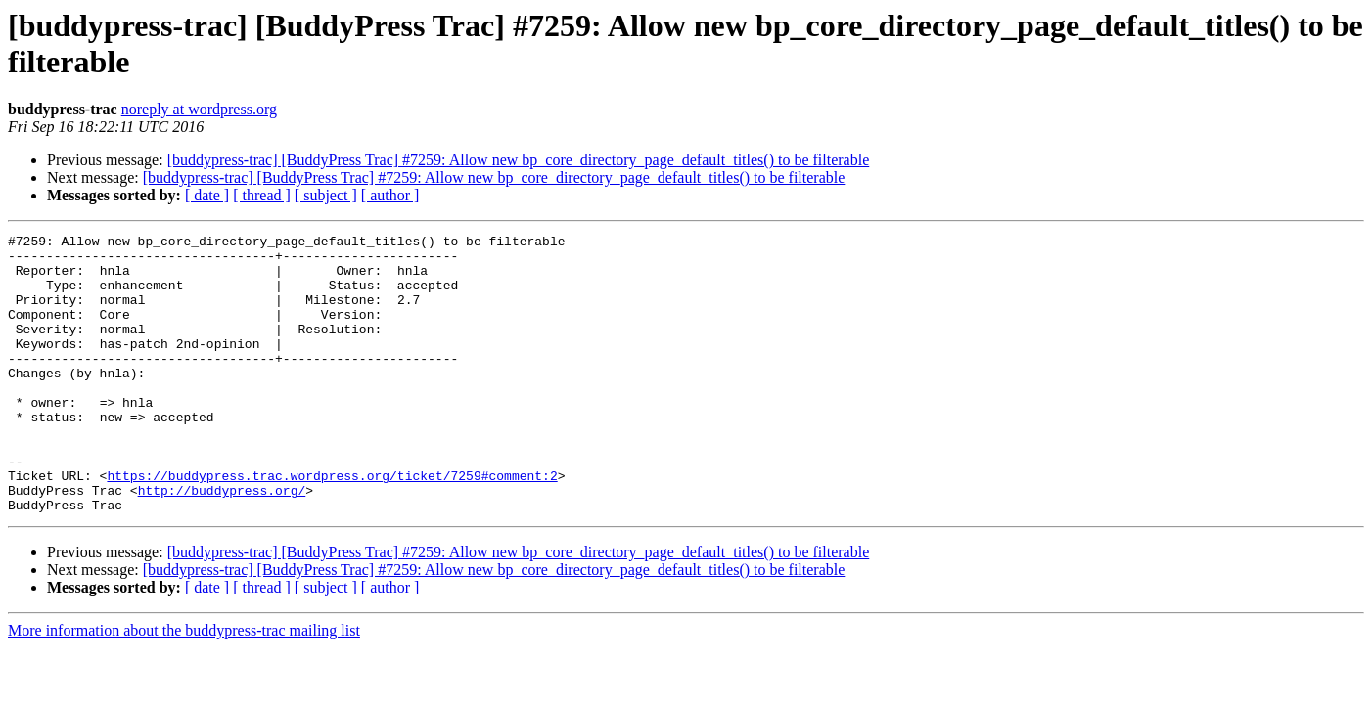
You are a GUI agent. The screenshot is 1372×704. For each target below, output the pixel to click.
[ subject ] (326, 195)
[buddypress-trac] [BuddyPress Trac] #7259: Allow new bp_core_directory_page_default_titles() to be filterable (518, 160)
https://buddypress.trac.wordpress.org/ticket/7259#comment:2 (332, 525)
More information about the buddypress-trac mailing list (184, 686)
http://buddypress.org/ (222, 542)
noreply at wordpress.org (199, 109)
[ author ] (390, 195)
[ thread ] (262, 195)
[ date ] (207, 195)
